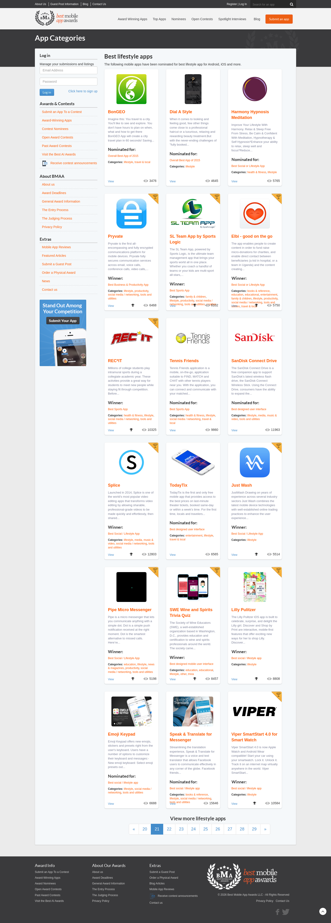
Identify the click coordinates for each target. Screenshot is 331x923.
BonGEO (116, 112)
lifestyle (128, 162)
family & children (196, 296)
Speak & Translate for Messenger (191, 737)
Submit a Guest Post (56, 264)
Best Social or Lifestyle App (248, 166)
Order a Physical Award (58, 272)
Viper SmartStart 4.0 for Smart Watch (255, 737)
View (111, 181)
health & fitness (256, 172)
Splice (114, 485)
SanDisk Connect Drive (254, 360)
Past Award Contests (57, 146)
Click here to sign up (82, 91)
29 (254, 829)
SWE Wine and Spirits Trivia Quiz (191, 612)
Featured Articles (54, 255)
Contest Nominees (55, 129)
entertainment (268, 294)
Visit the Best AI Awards (59, 154)
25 (205, 829)
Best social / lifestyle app (247, 658)
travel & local (142, 162)
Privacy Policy (52, 227)
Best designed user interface (249, 409)
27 (230, 829)
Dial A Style (181, 112)
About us (48, 184)
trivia (191, 674)
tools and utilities (250, 419)
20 (145, 829)
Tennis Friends (184, 360)
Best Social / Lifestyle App (124, 533)
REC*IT (115, 360)
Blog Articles (157, 883)
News (46, 281)
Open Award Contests (57, 137)
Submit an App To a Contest (62, 112)
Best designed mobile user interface (191, 664)
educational (252, 294)
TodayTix (178, 485)
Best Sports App (179, 290)
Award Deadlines (54, 193)
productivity (141, 291)
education (237, 294)
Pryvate (115, 236)
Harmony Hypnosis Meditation (250, 115)
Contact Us (282, 901)
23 (181, 829)
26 (217, 829)
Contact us (49, 289)
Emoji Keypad (121, 734)
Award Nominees (45, 883)
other (183, 674)
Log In (243, 4)
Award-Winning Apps (57, 120)
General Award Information (61, 201)
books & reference (258, 291)
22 (169, 829)
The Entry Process (55, 210)
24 (193, 829)
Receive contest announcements (69, 163)
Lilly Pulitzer (244, 609)
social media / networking (123, 294)
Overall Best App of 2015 (123, 156)
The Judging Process (57, 218)
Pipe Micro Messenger (130, 609)
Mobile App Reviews (56, 247)
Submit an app (279, 19)
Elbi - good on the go (252, 236)
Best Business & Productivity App (128, 284)
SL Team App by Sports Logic (193, 239)
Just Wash (242, 485)
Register (232, 4)
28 (242, 829)
